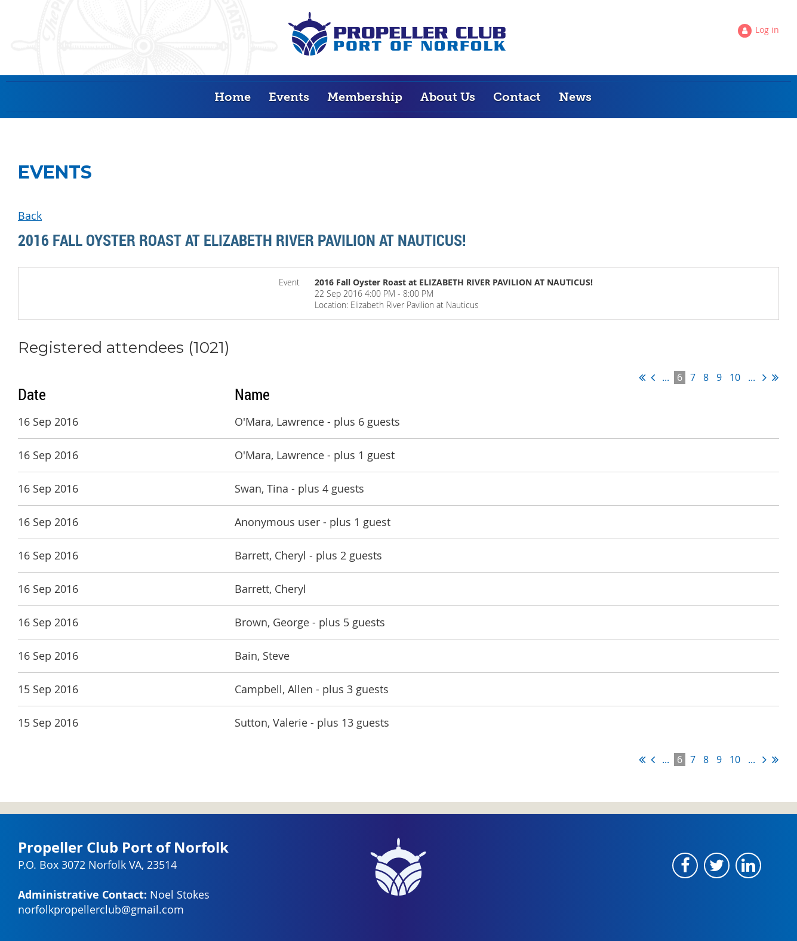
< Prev (652, 377)
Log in (767, 29)
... (665, 377)
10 (735, 377)
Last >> (775, 377)
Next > (764, 377)
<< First (642, 377)
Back (30, 215)
